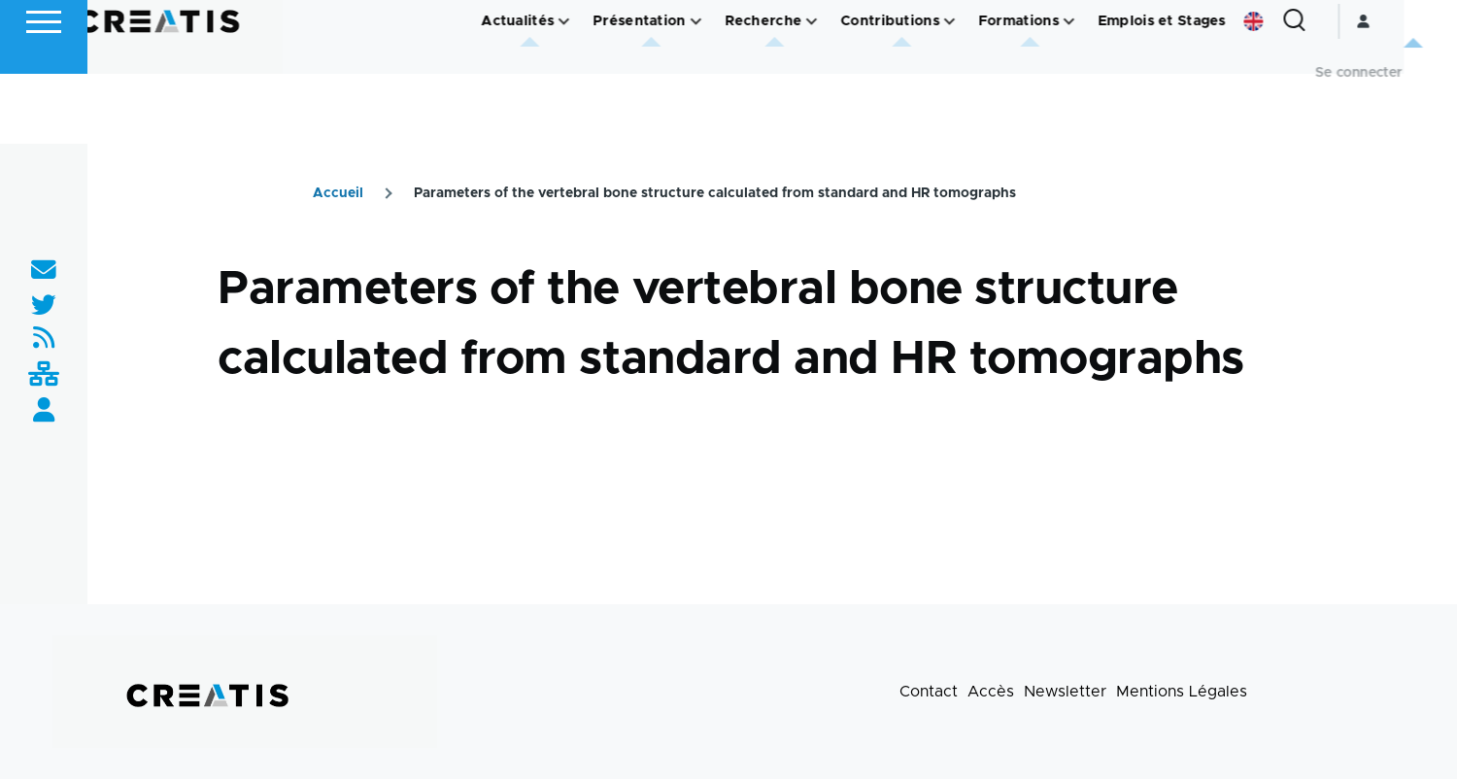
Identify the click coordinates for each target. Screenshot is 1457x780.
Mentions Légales (1181, 692)
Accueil (338, 194)
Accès (990, 692)
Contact (928, 692)
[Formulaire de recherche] (1347, 91)
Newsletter (1065, 692)
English (1306, 91)
